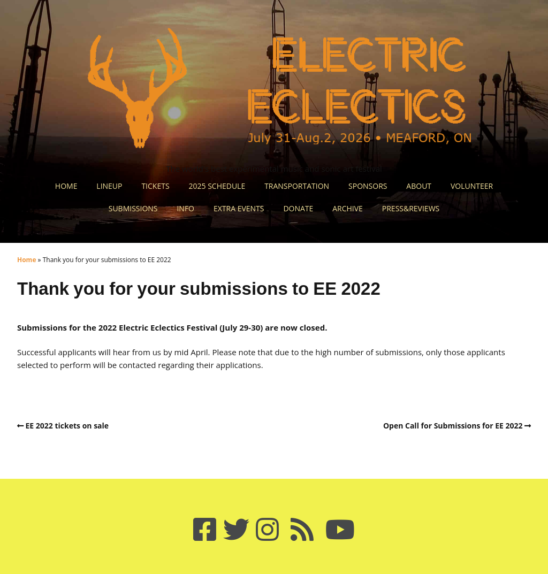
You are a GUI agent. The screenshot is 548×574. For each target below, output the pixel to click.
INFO (185, 208)
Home (26, 259)
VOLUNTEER (472, 186)
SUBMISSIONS (133, 208)
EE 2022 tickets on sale (67, 425)
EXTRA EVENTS (239, 208)
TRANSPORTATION (296, 186)
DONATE (298, 208)
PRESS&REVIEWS (410, 208)
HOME (66, 186)
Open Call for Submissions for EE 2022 (453, 425)
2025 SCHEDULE (217, 186)
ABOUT (418, 186)
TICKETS (155, 186)
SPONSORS (367, 186)
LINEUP (109, 186)
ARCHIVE (347, 208)
